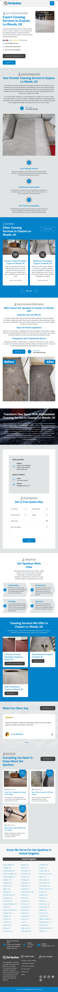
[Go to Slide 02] (27, 742)
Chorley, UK (7, 907)
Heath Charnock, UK (28, 892)
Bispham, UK (7, 880)
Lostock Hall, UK (44, 871)
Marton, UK (42, 877)
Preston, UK (43, 892)
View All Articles (48, 759)
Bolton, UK (7, 889)
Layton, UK (25, 919)
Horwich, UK (25, 904)
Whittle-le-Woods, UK (45, 928)
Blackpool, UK (8, 883)
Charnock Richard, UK (10, 904)
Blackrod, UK (7, 886)
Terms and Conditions (28, 966)
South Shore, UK (44, 904)
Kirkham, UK (25, 913)
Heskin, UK (25, 898)
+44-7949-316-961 (31, 109)
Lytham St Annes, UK (45, 874)
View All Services (47, 229)
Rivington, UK (43, 898)
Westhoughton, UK (44, 922)
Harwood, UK (25, 889)
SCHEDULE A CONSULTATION (14, 56)
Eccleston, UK (8, 931)
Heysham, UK (26, 901)
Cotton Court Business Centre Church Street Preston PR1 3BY (24, 467)
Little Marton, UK (26, 931)
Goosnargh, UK (26, 883)
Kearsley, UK (25, 910)
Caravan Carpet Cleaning (42, 280)
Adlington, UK (8, 868)
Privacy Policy (26, 969)
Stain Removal (38, 661)
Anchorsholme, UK (9, 871)
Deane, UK (7, 928)
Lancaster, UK (26, 916)
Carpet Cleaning (15, 280)
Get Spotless (28, 989)
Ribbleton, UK (43, 895)
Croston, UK (7, 922)
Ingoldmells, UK (26, 907)
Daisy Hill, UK (7, 925)
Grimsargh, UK (26, 886)
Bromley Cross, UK (9, 895)
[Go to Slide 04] (36, 742)
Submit (29, 540)
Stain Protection (11, 693)
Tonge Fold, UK (43, 916)
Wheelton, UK (43, 925)
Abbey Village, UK (9, 865)
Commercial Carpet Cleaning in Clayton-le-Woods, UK (14, 657)
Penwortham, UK (44, 886)
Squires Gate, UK (44, 907)
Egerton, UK (25, 865)
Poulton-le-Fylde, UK (45, 889)
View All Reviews (47, 708)
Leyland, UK (25, 925)
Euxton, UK (25, 868)
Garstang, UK (25, 880)
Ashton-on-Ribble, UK (10, 874)
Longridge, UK (43, 865)
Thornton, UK (43, 913)
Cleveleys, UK (8, 913)
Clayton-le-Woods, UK (10, 910)
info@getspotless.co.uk (23, 485)
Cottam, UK (7, 919)
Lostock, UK (43, 868)
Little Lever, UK (26, 928)
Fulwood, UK (25, 877)
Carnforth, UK (8, 901)
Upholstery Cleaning (28, 963)
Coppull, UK (7, 916)
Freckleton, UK (26, 874)
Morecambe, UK (44, 880)
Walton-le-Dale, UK (45, 919)
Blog (23, 974)
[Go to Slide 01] (22, 742)
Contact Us (9, 62)
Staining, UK (43, 910)
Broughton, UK (8, 898)
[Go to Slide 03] (31, 742)
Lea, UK (24, 922)
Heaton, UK (25, 895)
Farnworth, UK (26, 871)
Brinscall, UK (7, 892)
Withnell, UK (43, 931)
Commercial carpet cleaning (14, 663)
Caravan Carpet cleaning (29, 960)
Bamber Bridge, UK (9, 877)
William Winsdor (11, 789)
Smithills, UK (43, 901)
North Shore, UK (44, 883)
